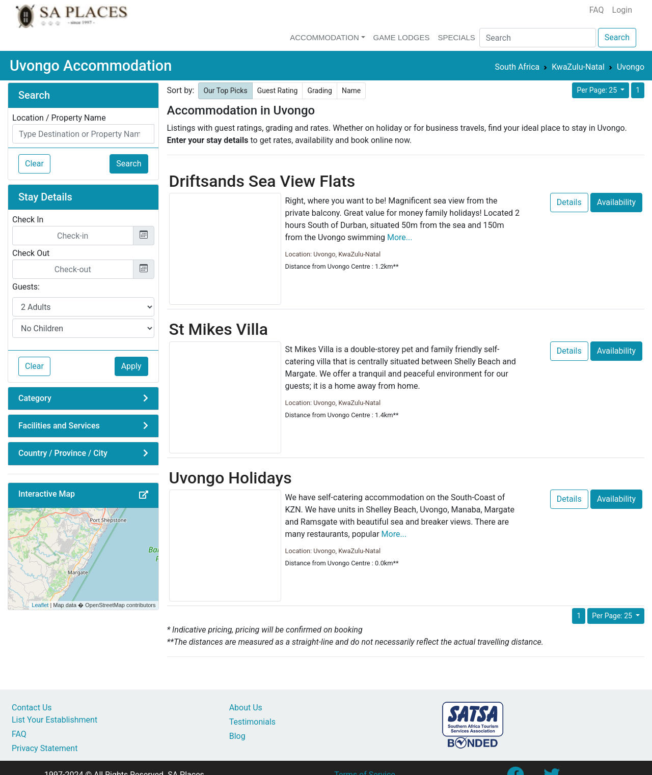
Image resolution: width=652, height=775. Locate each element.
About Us (245, 707)
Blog (237, 736)
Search (617, 37)
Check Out (30, 253)
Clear (34, 163)
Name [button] (351, 91)
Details (569, 202)
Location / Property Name (59, 118)
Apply (131, 366)
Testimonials (252, 722)
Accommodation (324, 37)
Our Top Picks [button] (225, 91)
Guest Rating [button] (277, 91)
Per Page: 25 (597, 90)
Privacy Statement (44, 748)
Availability (616, 202)
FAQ (596, 10)
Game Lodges (401, 37)
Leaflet (40, 605)
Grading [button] (319, 91)
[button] (146, 495)
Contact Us (32, 707)
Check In (27, 219)
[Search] (537, 37)
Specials (456, 37)
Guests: (26, 287)
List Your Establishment (54, 720)
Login (622, 10)
